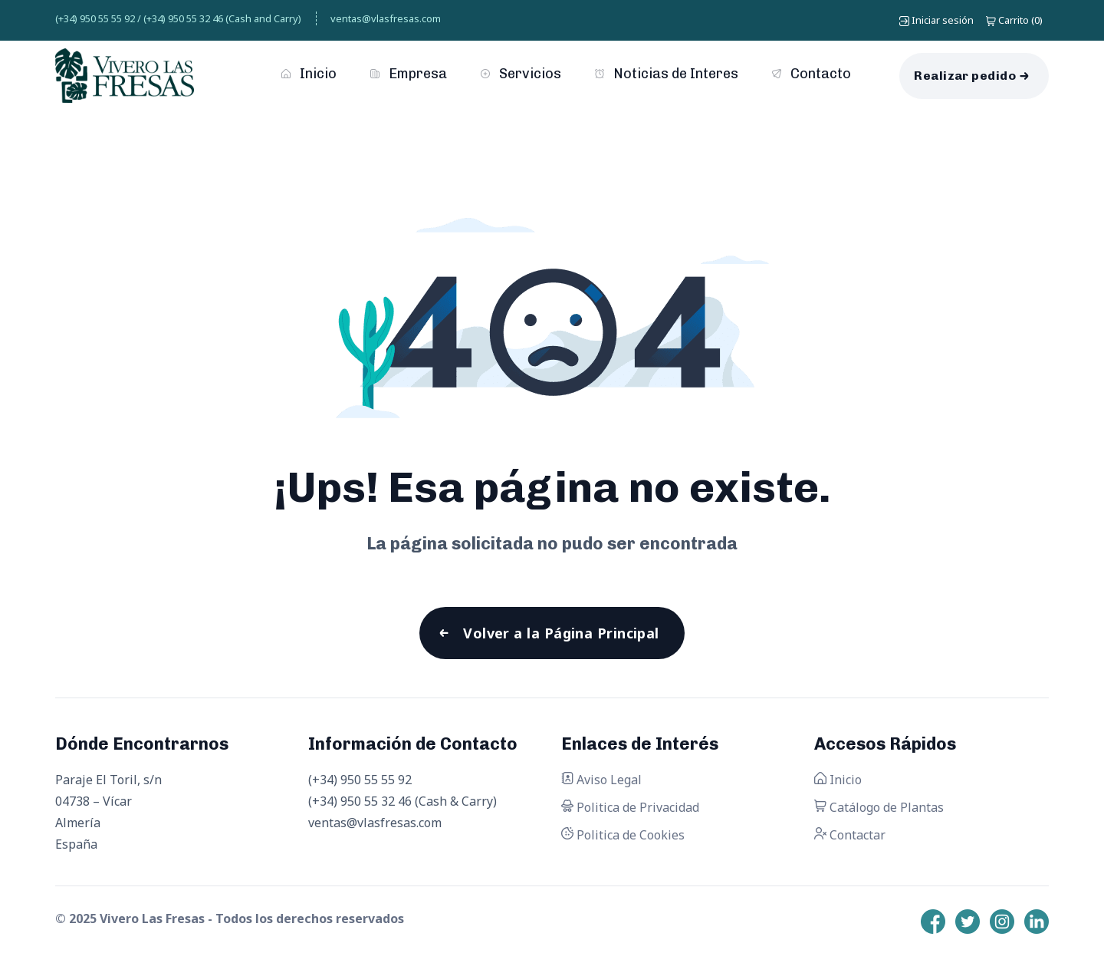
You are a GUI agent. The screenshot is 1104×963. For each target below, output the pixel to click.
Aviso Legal (601, 779)
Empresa (408, 73)
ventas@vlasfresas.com (385, 18)
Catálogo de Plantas (879, 807)
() (1014, 20)
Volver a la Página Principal (561, 633)
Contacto (811, 73)
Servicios (521, 73)
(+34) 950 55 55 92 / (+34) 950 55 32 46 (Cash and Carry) (178, 18)
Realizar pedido (965, 75)
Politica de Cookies (623, 834)
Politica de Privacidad (630, 807)
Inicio (309, 73)
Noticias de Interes (666, 73)
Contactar (850, 834)
